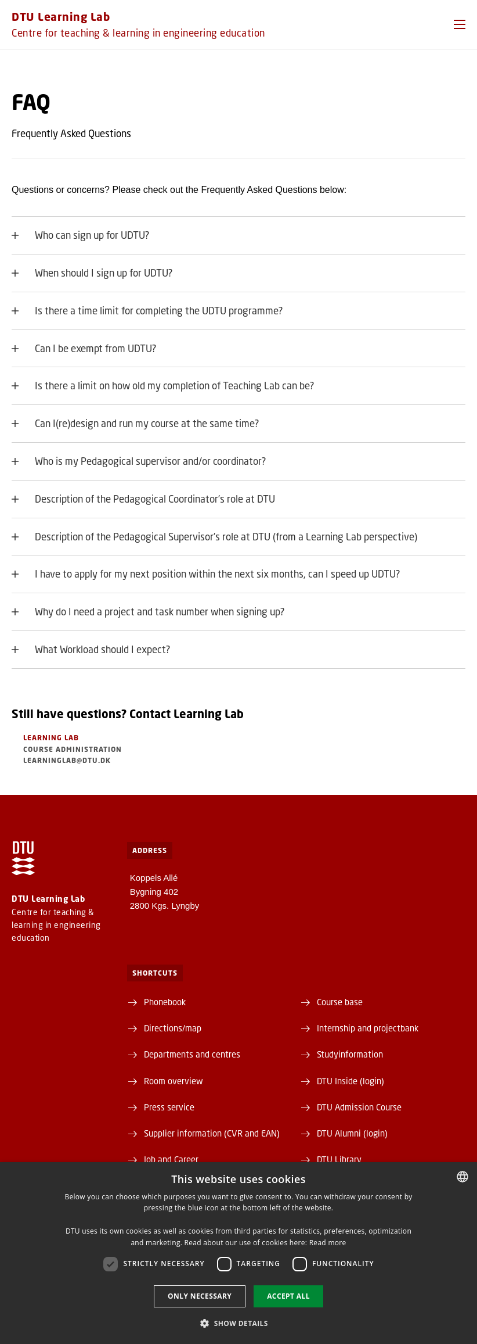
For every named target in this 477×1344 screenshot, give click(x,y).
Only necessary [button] (200, 1296)
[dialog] (238, 1253)
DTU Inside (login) (350, 1081)
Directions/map (172, 1028)
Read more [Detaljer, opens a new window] (327, 1243)
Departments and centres (192, 1054)
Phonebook (165, 1002)
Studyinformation (350, 1054)
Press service (169, 1107)
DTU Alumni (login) (352, 1133)
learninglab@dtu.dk (67, 760)
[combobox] (462, 1176)
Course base (340, 1002)
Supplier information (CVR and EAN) (212, 1133)
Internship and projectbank (367, 1028)
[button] (459, 24)
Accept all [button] (288, 1296)
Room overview (173, 1081)
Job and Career (171, 1159)
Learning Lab (51, 737)
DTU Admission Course (359, 1107)
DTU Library (339, 1159)
